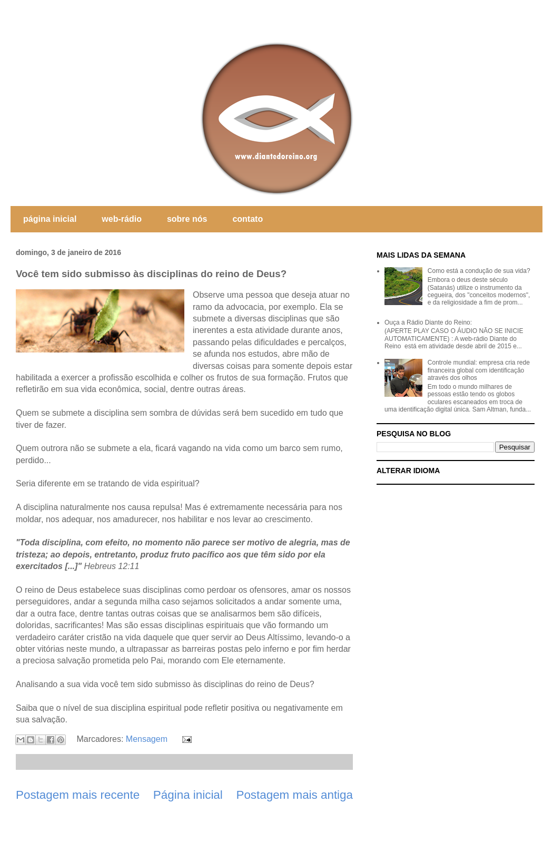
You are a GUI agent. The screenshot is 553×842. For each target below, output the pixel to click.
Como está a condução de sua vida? (479, 271)
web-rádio (122, 218)
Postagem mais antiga (294, 794)
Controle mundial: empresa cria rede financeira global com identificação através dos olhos (479, 370)
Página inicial (188, 794)
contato (247, 218)
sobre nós (187, 218)
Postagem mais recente (78, 794)
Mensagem (146, 739)
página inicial (49, 218)
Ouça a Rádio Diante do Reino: (428, 322)
